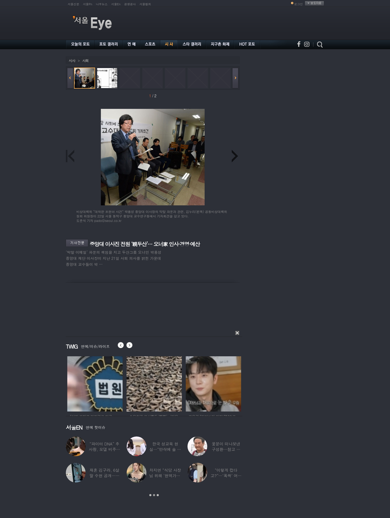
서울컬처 (145, 4)
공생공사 (130, 4)
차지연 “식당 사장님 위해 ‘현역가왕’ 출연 (165, 475)
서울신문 (73, 4)
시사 (72, 60)
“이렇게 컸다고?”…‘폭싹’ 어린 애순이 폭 (225, 475)
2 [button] (154, 495)
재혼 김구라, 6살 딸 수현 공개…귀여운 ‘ (105, 475)
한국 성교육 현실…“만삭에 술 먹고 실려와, (165, 449)
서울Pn (87, 4)
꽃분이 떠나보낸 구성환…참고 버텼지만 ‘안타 (226, 449)
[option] (107, 383)
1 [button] (150, 495)
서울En (115, 4)
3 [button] (158, 495)
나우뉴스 (101, 4)
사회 (85, 60)
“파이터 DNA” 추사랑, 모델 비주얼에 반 (104, 449)
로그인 (298, 4)
